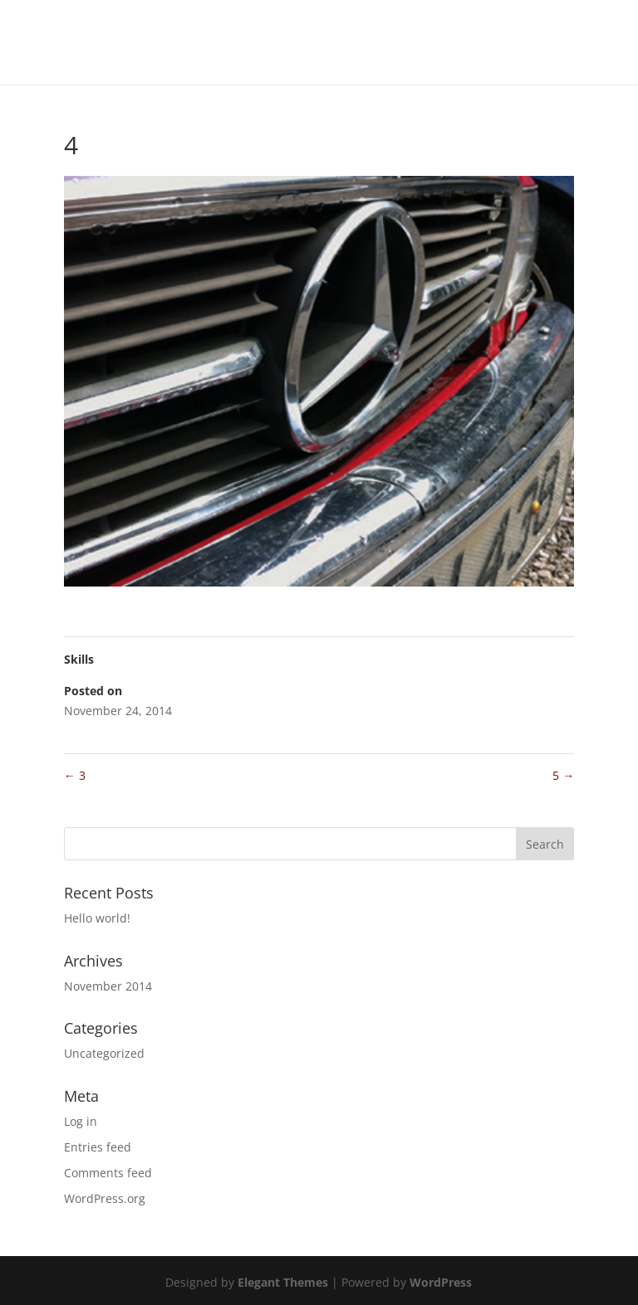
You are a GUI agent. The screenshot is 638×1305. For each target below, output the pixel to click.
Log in (80, 1121)
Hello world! (97, 918)
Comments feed (108, 1173)
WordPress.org (104, 1198)
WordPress (441, 1282)
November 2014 (108, 986)
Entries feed (97, 1147)
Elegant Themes (283, 1282)
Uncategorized (104, 1053)
